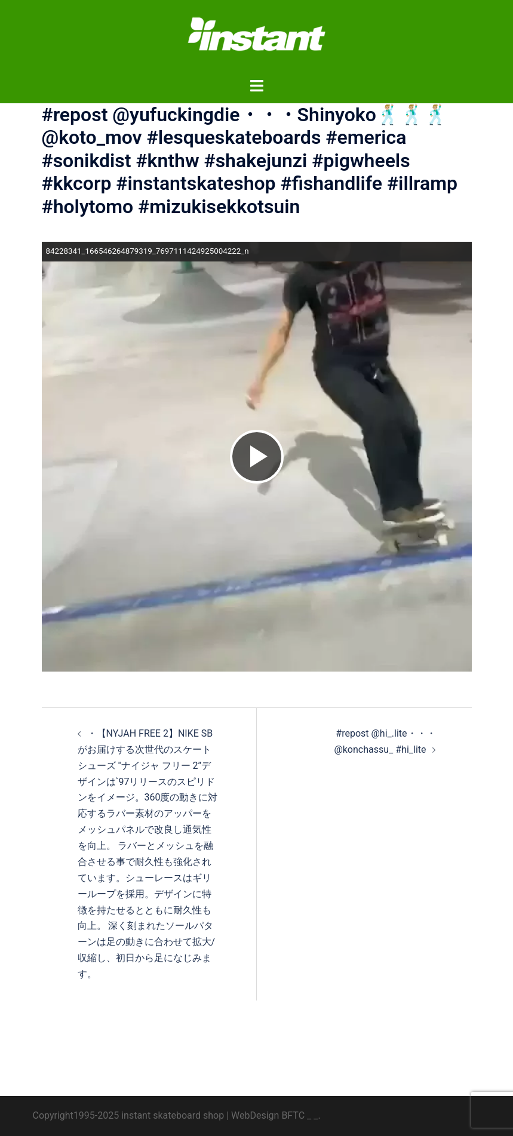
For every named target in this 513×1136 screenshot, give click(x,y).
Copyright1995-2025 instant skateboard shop (129, 1115)
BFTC (293, 1115)
